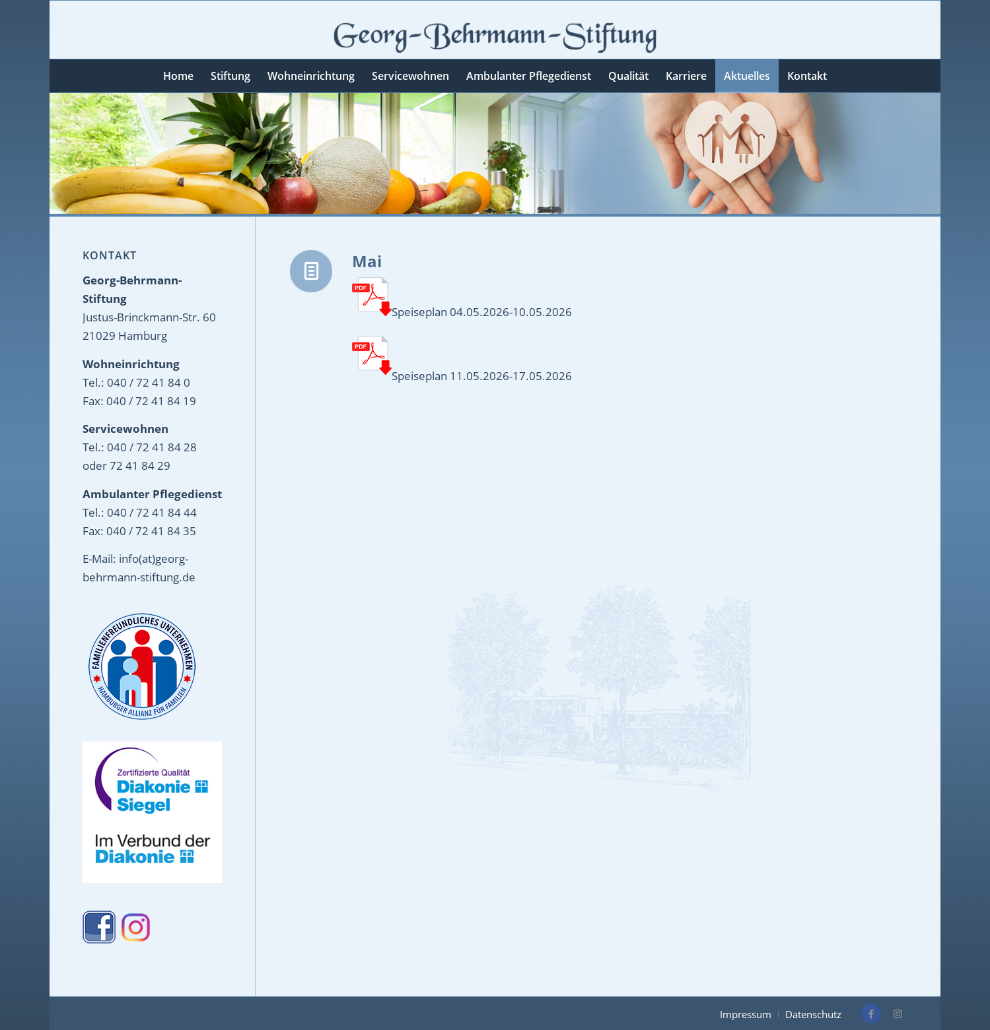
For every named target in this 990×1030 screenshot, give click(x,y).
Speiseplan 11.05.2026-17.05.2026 (482, 375)
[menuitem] (178, 75)
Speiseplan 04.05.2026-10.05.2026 (462, 299)
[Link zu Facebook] (871, 1013)
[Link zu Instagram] (897, 1013)
